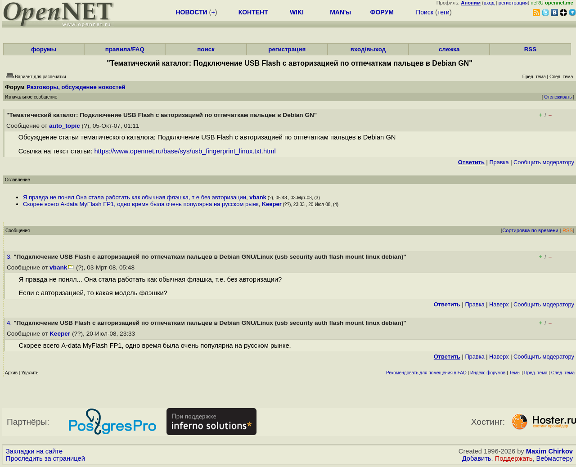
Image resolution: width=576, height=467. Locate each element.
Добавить (476, 458)
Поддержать (514, 458)
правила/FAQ (124, 49)
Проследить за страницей (45, 458)
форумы (43, 49)
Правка (498, 162)
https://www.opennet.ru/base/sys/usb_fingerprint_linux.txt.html (184, 151)
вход (489, 2)
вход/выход (368, 49)
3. (10, 256)
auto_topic (64, 125)
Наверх (499, 304)
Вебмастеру (554, 458)
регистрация (513, 2)
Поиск (424, 12)
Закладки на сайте (34, 451)
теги (443, 12)
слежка (449, 49)
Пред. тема (536, 372)
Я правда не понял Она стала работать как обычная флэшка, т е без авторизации (134, 197)
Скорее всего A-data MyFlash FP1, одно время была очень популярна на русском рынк (140, 204)
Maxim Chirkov (549, 451)
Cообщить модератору (543, 162)
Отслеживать (558, 96)
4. (10, 322)
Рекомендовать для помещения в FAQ (426, 372)
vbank (257, 197)
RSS (530, 49)
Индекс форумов (487, 372)
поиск (205, 49)
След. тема (563, 372)
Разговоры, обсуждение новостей (76, 87)
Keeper (272, 204)
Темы (514, 372)
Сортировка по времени (530, 230)
